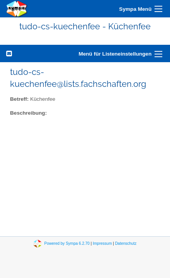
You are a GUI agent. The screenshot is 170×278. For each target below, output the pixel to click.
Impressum (102, 243)
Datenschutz (126, 243)
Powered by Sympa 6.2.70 (67, 243)
